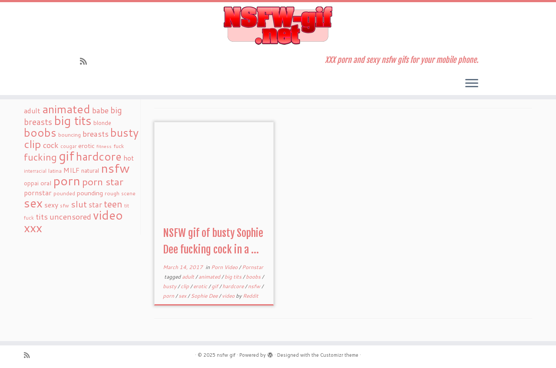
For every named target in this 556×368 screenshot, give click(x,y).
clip (185, 286)
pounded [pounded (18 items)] (64, 193)
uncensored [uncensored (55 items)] (70, 216)
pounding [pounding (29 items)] (90, 192)
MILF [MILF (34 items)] (71, 170)
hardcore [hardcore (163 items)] (99, 156)
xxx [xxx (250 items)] (33, 227)
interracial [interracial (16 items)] (35, 171)
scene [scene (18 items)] (128, 193)
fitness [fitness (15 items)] (104, 146)
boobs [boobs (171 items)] (40, 132)
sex (183, 295)
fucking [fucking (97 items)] (40, 157)
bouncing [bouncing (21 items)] (69, 134)
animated (210, 276)
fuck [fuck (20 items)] (118, 146)
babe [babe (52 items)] (100, 110)
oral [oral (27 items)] (45, 182)
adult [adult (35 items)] (32, 110)
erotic (200, 286)
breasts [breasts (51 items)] (96, 133)
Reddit (250, 295)
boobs (254, 276)
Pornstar (252, 267)
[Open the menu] (471, 83)
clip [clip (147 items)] (32, 143)
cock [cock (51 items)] (51, 145)
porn (169, 295)
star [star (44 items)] (95, 204)
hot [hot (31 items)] (128, 158)
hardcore (233, 286)
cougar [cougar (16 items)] (68, 146)
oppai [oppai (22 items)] (31, 183)
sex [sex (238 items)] (33, 202)
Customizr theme (339, 355)
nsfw (254, 286)
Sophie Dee (205, 295)
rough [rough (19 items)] (112, 193)
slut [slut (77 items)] (79, 203)
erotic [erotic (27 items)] (86, 145)
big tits (234, 276)
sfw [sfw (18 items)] (64, 205)
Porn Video (225, 267)
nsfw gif (226, 355)
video (229, 295)
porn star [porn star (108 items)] (102, 181)
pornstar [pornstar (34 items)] (38, 192)
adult (188, 276)
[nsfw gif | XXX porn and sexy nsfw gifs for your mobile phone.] (278, 26)
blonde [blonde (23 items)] (102, 122)
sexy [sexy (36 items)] (51, 205)
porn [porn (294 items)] (66, 180)
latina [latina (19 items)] (55, 170)
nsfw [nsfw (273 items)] (115, 168)
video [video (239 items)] (108, 215)
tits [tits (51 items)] (42, 216)
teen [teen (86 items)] (113, 203)
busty (170, 286)
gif (215, 286)
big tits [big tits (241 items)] (73, 120)
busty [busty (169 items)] (124, 132)
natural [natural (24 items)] (90, 170)
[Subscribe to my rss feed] (86, 61)
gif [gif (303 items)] (66, 155)
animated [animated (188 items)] (66, 109)
